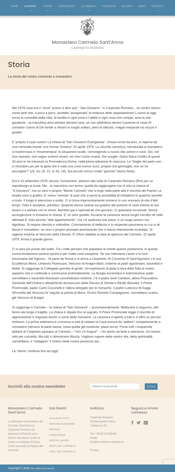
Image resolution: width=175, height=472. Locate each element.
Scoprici (30, 8)
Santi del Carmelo (62, 445)
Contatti (158, 8)
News (141, 6)
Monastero (67, 8)
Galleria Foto (59, 418)
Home (14, 6)
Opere (47, 8)
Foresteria (57, 434)
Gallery (126, 6)
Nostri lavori (59, 440)
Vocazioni (109, 6)
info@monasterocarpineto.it (107, 441)
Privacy (94, 450)
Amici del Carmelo (62, 451)
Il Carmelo (88, 8)
